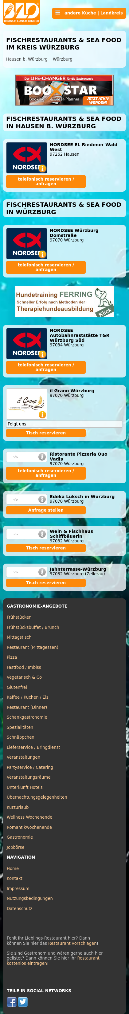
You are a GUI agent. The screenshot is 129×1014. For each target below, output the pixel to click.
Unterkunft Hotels (25, 787)
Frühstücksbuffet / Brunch (33, 627)
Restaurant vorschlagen (72, 943)
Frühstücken (19, 617)
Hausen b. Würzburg (27, 59)
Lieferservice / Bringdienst (33, 747)
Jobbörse (16, 847)
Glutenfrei (17, 687)
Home (13, 868)
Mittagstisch (19, 637)
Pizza (12, 657)
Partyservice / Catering (30, 767)
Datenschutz (19, 908)
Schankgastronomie (27, 717)
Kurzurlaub (18, 807)
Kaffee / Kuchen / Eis (28, 697)
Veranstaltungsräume (29, 777)
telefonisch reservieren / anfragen (46, 181)
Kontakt (14, 878)
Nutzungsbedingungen (30, 898)
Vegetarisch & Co (24, 677)
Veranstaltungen (23, 757)
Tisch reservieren (46, 433)
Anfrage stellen (46, 510)
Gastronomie (20, 837)
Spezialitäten (20, 727)
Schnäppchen (20, 737)
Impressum (18, 888)
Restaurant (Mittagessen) (32, 647)
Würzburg (62, 59)
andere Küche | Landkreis (89, 12)
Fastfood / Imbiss (24, 667)
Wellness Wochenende (29, 817)
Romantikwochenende (29, 827)
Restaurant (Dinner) (27, 707)
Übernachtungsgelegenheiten (37, 797)
